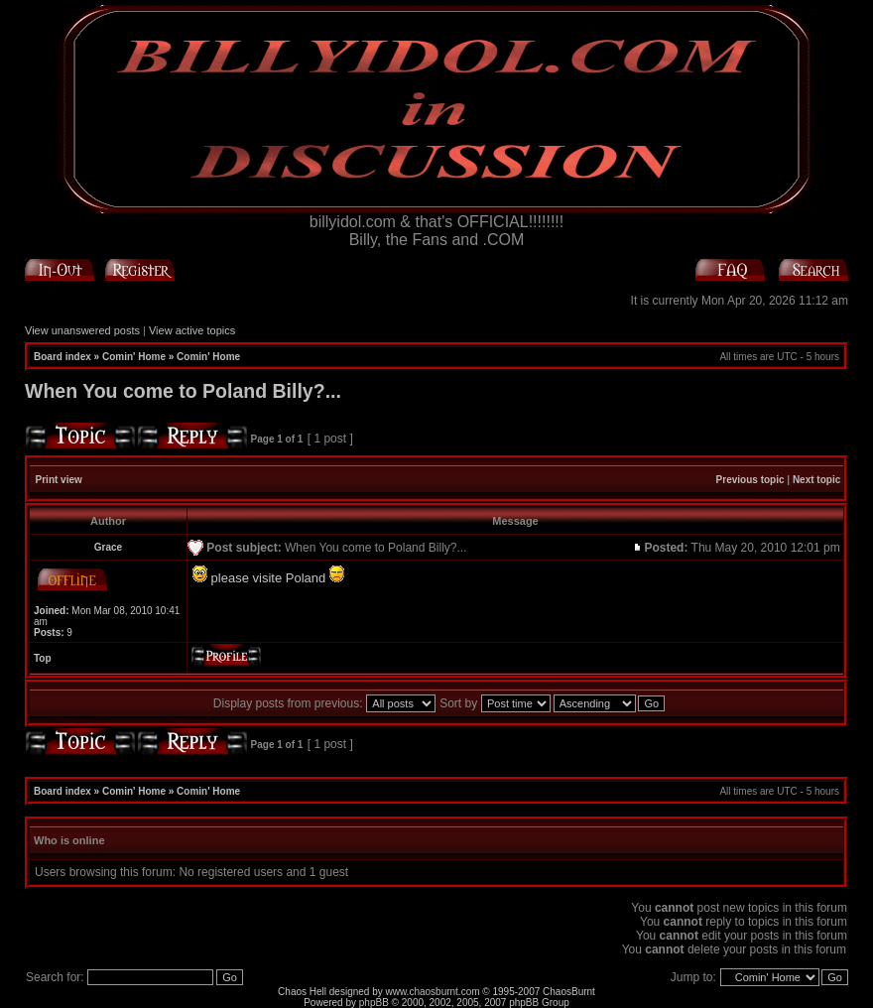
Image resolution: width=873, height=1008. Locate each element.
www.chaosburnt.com (433, 991)
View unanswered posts (82, 330)
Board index (62, 356)
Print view (59, 479)
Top (43, 658)
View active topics (192, 330)
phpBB (374, 1002)
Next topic (816, 479)
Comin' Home (134, 356)
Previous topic (750, 479)
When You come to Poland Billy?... (183, 391)
